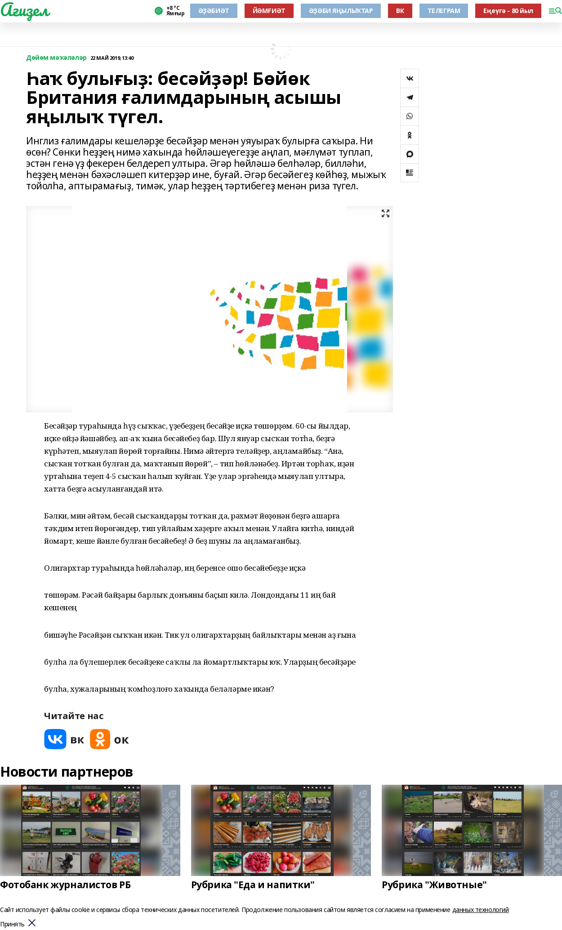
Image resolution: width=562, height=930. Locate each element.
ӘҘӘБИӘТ (213, 10)
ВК (400, 10)
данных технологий (480, 909)
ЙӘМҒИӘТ (269, 10)
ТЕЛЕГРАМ (444, 10)
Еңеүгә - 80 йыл (508, 10)
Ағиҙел (24, 9)
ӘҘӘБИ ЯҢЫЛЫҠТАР (341, 10)
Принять (12, 924)
